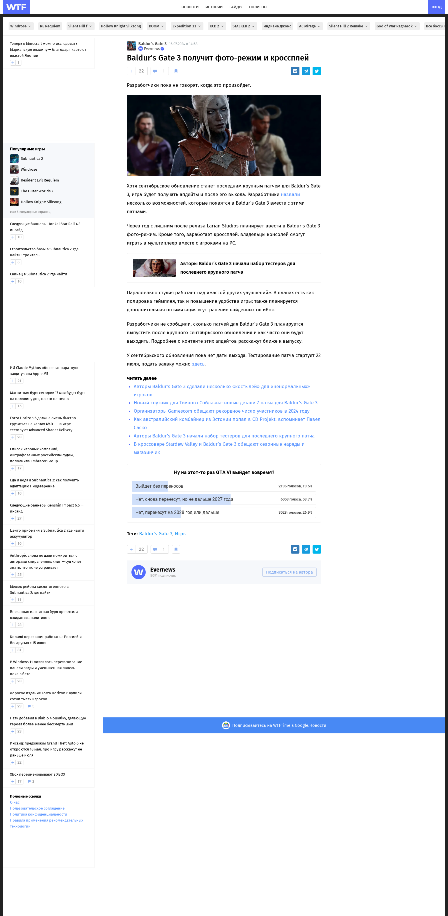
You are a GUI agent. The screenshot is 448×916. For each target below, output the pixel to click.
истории (214, 7)
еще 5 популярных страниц (30, 212)
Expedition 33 (187, 26)
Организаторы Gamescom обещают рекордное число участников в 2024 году (221, 411)
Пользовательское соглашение (37, 808)
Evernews (162, 569)
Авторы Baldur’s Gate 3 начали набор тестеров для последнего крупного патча (224, 436)
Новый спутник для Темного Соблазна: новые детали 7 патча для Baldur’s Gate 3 (225, 403)
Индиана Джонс (277, 26)
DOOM (157, 26)
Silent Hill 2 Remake (349, 26)
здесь (198, 364)
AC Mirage (310, 26)
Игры (181, 534)
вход (437, 7)
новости (190, 7)
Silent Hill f (80, 26)
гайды (235, 7)
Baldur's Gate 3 (152, 43)
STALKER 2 (244, 26)
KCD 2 (217, 26)
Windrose (21, 26)
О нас (14, 802)
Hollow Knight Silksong (121, 26)
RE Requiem (50, 26)
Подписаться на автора (289, 572)
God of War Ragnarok (397, 26)
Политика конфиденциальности (38, 814)
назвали (290, 194)
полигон (258, 7)
